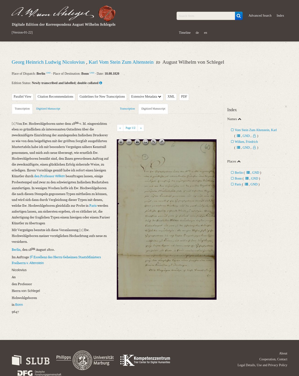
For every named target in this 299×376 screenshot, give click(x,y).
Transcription (22, 108)
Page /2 (130, 127)
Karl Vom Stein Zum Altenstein (122, 62)
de (197, 32)
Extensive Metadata (146, 96)
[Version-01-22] (22, 32)
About (283, 353)
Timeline (185, 32)
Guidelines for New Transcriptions (102, 96)
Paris (238, 184)
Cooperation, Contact (273, 359)
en (205, 32)
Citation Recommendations (55, 96)
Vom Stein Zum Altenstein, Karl (256, 130)
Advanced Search (260, 15)
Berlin (239, 172)
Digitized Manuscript (48, 108)
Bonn (238, 178)
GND (48, 73)
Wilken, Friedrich (246, 142)
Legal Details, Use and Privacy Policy (262, 365)
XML (171, 96)
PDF (184, 96)
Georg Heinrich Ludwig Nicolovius (49, 62)
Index (280, 15)
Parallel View (23, 96)
